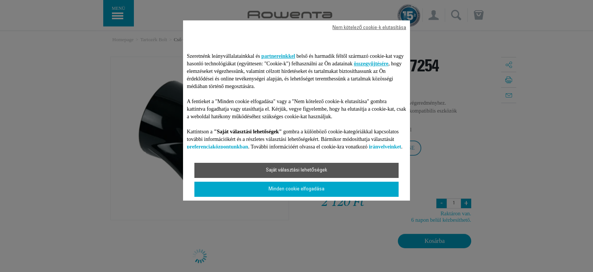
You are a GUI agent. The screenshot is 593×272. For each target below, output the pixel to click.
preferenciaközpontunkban (217, 147)
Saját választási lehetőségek (296, 170)
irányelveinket (385, 147)
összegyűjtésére (371, 63)
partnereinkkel (278, 56)
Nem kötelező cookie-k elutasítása (369, 28)
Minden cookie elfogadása (296, 189)
